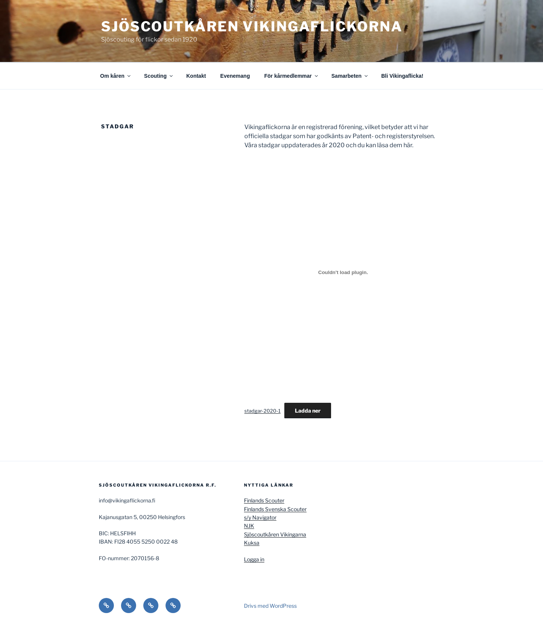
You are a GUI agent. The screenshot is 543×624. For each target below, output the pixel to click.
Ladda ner (308, 410)
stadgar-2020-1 (262, 411)
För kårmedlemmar (291, 76)
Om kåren (116, 76)
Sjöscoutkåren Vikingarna (275, 534)
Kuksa (251, 542)
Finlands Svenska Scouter (275, 509)
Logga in (254, 559)
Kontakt (196, 76)
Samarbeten (350, 76)
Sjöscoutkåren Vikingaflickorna (251, 26)
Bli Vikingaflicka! (402, 76)
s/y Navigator (260, 517)
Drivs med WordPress (270, 605)
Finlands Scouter (264, 500)
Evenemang (235, 76)
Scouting (159, 76)
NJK (249, 525)
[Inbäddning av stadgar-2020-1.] (343, 272)
